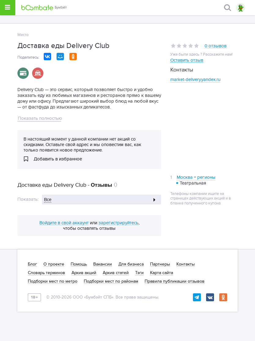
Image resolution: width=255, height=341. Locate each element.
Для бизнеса (131, 264)
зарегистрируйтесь (118, 223)
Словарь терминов (46, 273)
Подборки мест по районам (111, 281)
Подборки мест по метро (52, 281)
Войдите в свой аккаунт (64, 223)
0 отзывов (216, 46)
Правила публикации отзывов (175, 281)
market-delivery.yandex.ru (195, 79)
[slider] (184, 45)
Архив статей (116, 273)
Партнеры (160, 264)
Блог (32, 264)
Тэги (139, 273)
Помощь (79, 264)
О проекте (53, 264)
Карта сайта (161, 273)
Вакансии (102, 264)
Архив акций (84, 273)
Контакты (185, 264)
